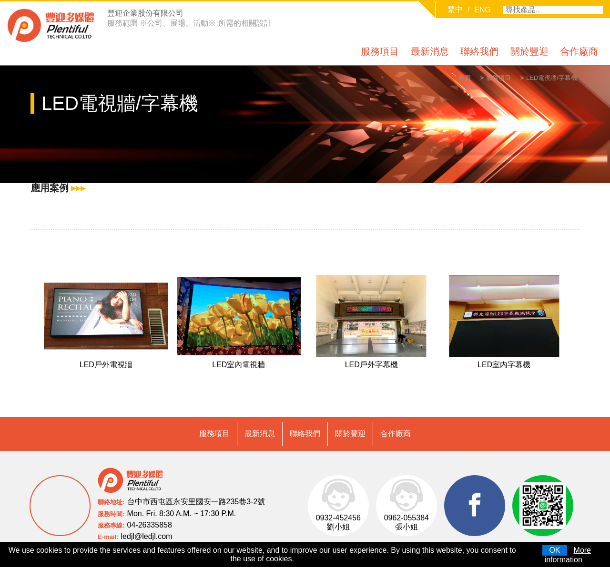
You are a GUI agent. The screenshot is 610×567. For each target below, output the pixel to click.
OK (554, 550)
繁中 (455, 9)
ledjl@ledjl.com (147, 524)
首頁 (453, 78)
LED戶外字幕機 (371, 366)
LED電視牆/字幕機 (549, 78)
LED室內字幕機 (504, 366)
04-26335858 (149, 512)
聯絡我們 (479, 51)
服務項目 (380, 51)
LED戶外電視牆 (106, 366)
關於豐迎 (529, 51)
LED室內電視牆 (238, 366)
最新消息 (430, 51)
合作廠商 (579, 51)
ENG (482, 10)
